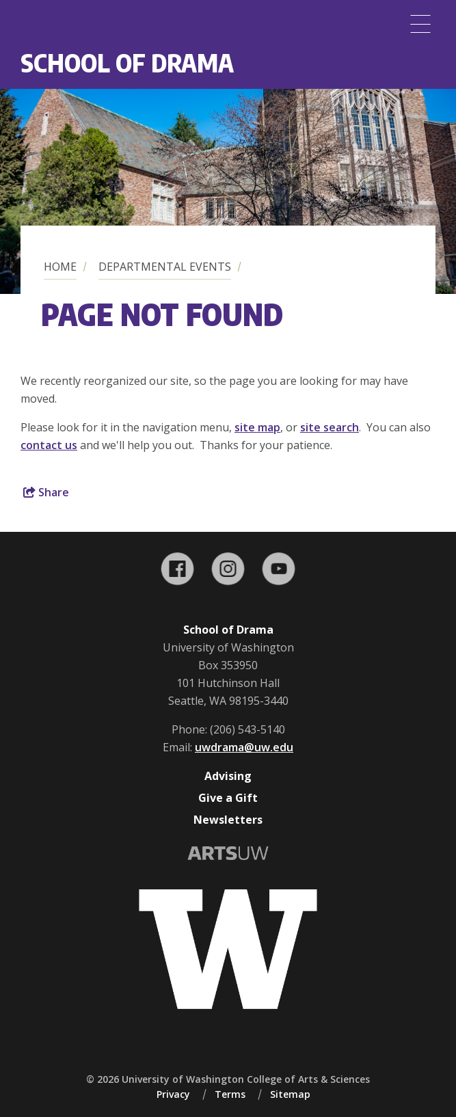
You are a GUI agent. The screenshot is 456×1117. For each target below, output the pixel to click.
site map (257, 427)
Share (46, 492)
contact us (49, 445)
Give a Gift (228, 797)
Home (60, 266)
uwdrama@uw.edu (244, 747)
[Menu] (420, 24)
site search (329, 427)
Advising (228, 775)
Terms (230, 1094)
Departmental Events (164, 266)
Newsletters (228, 819)
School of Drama (127, 62)
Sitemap (290, 1094)
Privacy (173, 1094)
